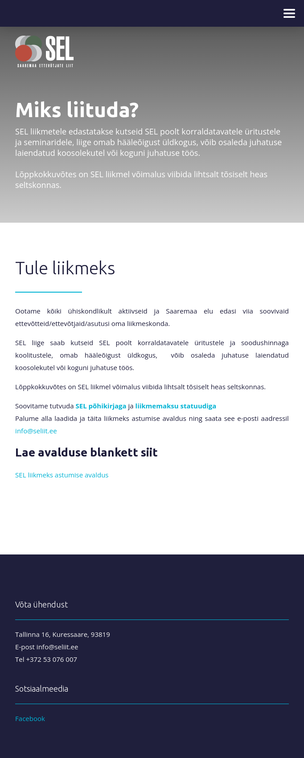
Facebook (30, 718)
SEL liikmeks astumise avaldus (61, 474)
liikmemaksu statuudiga (176, 405)
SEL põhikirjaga (101, 405)
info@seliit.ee (36, 430)
